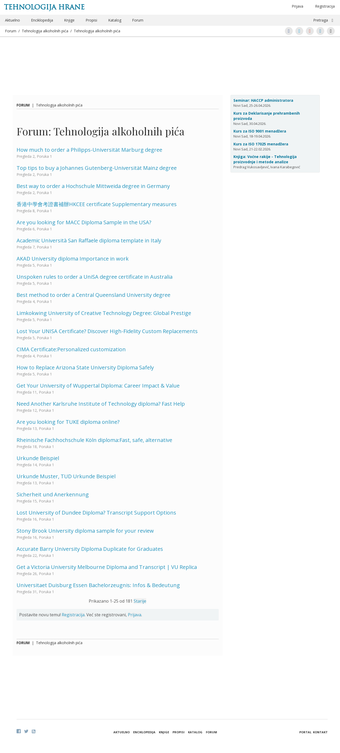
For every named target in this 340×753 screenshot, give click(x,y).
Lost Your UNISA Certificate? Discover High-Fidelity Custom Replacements (107, 331)
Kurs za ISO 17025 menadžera (260, 143)
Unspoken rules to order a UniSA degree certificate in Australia (94, 276)
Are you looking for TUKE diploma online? (68, 421)
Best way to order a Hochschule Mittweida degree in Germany (93, 186)
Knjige (69, 20)
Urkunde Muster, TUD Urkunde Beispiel (66, 476)
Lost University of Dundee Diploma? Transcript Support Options (96, 512)
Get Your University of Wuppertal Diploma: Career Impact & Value (98, 385)
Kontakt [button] (320, 732)
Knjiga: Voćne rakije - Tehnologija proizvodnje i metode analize (265, 159)
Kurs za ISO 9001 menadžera (259, 131)
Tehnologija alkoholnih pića (45, 30)
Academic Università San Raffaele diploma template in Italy (89, 240)
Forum (137, 20)
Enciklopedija (42, 20)
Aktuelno (12, 20)
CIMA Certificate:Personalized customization (71, 349)
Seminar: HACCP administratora (263, 100)
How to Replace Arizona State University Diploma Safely (85, 367)
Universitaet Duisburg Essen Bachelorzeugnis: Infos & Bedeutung (98, 585)
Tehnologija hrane (44, 7)
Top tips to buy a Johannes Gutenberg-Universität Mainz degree (97, 167)
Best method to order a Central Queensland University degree (93, 294)
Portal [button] (305, 732)
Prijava (134, 615)
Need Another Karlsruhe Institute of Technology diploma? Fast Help (101, 403)
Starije (140, 601)
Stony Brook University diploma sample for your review (85, 530)
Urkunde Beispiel (38, 458)
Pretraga (320, 20)
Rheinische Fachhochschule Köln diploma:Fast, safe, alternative (94, 440)
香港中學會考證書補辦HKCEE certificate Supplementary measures (97, 204)
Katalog (114, 20)
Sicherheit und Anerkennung (53, 494)
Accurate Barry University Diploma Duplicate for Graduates (90, 548)
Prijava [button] (297, 6)
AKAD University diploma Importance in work (73, 258)
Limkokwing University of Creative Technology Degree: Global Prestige (104, 313)
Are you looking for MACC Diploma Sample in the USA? (84, 222)
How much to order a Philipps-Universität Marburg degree (89, 149)
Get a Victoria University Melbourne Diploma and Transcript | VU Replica (107, 567)
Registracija (325, 6)
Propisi (91, 20)
